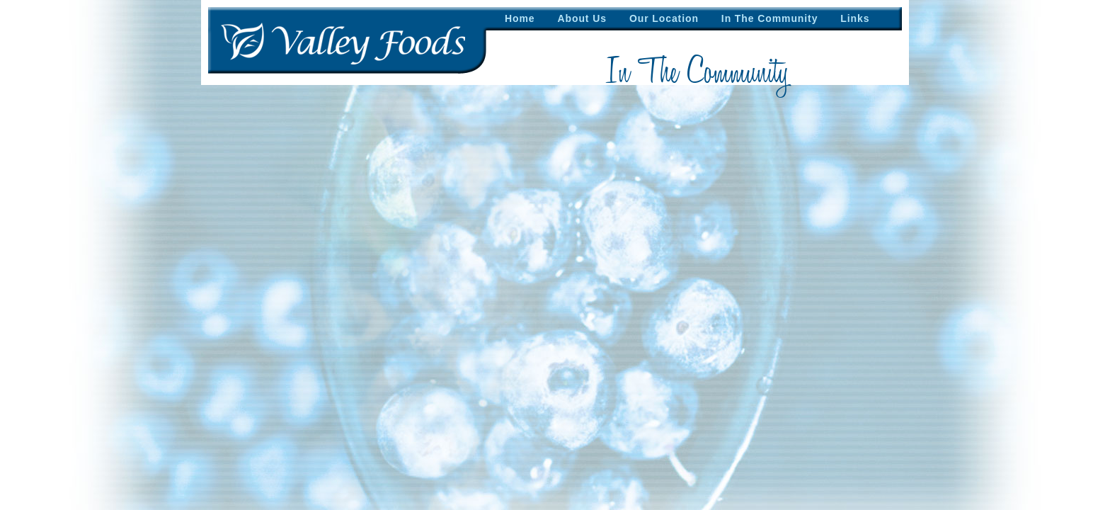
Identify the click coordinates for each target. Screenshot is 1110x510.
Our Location (664, 18)
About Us (582, 18)
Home (520, 18)
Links (854, 18)
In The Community (769, 18)
